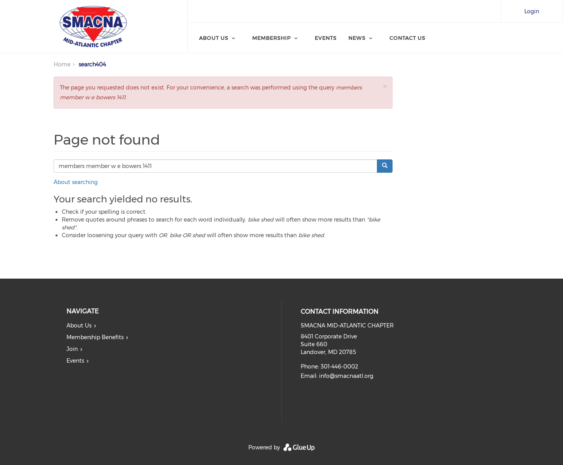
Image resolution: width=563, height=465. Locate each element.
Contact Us (407, 38)
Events (326, 38)
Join (72, 348)
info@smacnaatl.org (346, 375)
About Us (213, 38)
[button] (385, 86)
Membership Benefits (95, 337)
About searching (76, 182)
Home (62, 64)
